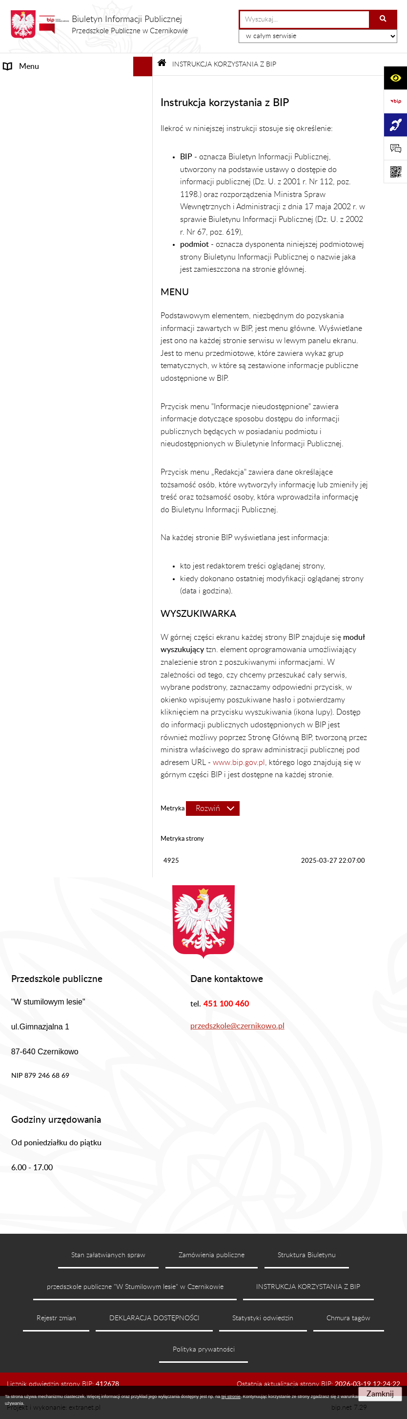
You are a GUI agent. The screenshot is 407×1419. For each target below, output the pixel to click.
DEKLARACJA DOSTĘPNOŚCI (154, 1318)
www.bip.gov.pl (239, 762)
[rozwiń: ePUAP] (144, 352)
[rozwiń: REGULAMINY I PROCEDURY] (144, 234)
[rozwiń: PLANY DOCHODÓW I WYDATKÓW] (144, 274)
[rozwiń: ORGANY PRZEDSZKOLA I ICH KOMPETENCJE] (144, 125)
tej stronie (231, 1396)
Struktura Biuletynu (307, 1255)
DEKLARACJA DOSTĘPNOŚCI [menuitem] (55, 293)
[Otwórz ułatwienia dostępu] (395, 77)
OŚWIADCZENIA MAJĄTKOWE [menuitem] (57, 254)
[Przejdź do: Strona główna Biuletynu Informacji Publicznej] (161, 64)
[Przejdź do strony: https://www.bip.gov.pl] (395, 101)
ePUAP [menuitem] (15, 352)
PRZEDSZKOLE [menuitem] (30, 176)
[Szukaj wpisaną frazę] (383, 19)
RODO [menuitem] (15, 371)
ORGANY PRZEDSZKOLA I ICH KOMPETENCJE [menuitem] (57, 131)
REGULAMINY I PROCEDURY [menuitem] (55, 235)
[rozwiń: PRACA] (144, 332)
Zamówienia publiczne (211, 1255)
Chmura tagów (348, 1318)
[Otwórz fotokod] (395, 171)
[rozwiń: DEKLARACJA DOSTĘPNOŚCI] (144, 293)
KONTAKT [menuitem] (21, 215)
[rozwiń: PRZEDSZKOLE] (144, 176)
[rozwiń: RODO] (144, 371)
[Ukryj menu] (143, 66)
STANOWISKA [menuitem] (28, 156)
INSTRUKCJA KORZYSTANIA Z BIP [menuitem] (63, 313)
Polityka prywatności (204, 1349)
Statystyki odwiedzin (262, 1318)
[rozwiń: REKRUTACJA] (144, 195)
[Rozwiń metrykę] (213, 808)
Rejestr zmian (56, 1318)
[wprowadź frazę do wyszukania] (304, 19)
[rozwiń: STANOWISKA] (144, 156)
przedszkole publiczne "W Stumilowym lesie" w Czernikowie (135, 1287)
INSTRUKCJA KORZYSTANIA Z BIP (308, 1287)
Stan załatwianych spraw (108, 1255)
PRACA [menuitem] (16, 332)
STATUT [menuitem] (17, 105)
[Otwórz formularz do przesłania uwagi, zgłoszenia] (395, 148)
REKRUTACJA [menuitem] (27, 195)
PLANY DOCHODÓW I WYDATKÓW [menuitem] (67, 274)
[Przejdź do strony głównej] (99, 25)
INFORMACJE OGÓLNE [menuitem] (45, 86)
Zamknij (380, 1394)
